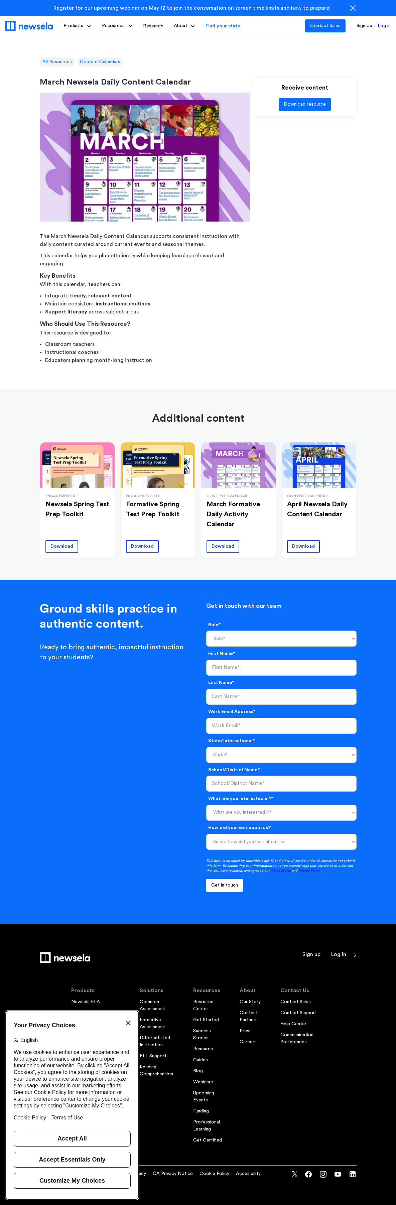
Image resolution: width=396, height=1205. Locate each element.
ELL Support (153, 1056)
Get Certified (207, 1140)
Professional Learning (206, 1125)
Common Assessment (153, 1005)
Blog (198, 1071)
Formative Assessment (153, 1023)
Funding (201, 1111)
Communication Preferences (296, 1038)
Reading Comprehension (156, 1070)
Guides (200, 1060)
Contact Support (298, 1013)
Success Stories (202, 1034)
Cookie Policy (214, 1173)
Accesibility (248, 1173)
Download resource (305, 104)
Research (153, 25)
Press (246, 1031)
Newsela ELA (85, 1001)
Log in (384, 25)
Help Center (293, 1024)
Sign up (311, 954)
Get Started (206, 1020)
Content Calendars (100, 61)
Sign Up (364, 25)
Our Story (250, 1001)
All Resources (57, 61)
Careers (248, 1042)
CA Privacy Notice (173, 1173)
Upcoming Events (203, 1096)
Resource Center (203, 1005)
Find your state (223, 25)
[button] (77, 26)
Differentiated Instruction (155, 1041)
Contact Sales (325, 25)
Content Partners (249, 1016)
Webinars (203, 1082)
